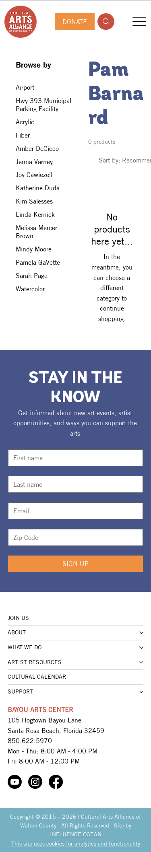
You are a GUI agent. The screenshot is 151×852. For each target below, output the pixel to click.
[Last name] (73, 484)
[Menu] (139, 21)
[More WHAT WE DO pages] (141, 648)
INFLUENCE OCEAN (75, 834)
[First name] (73, 458)
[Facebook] (56, 782)
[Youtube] (15, 782)
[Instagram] (35, 782)
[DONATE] (74, 21)
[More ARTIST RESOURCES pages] (141, 662)
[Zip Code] (73, 537)
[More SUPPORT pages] (141, 692)
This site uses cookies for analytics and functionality (75, 843)
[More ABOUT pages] (141, 633)
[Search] (105, 21)
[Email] (73, 511)
